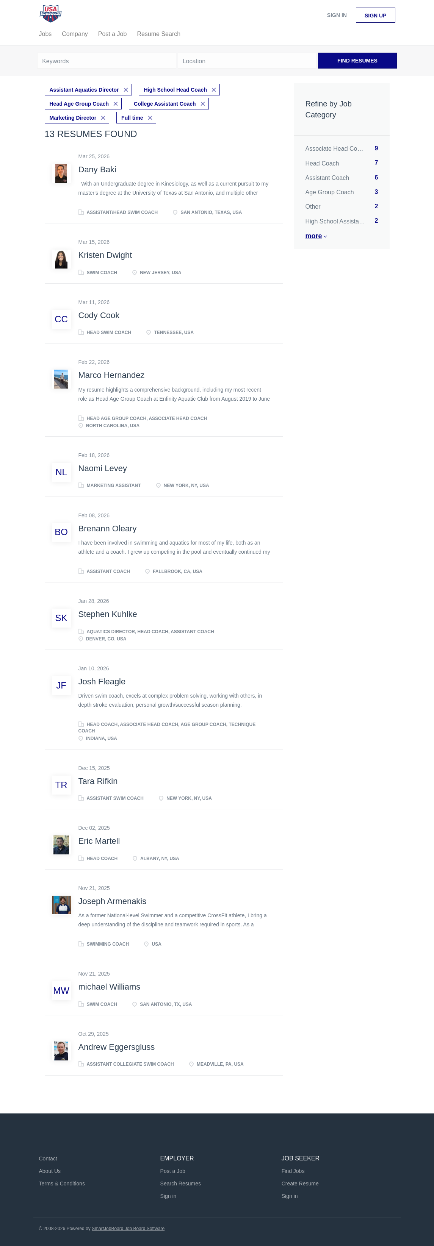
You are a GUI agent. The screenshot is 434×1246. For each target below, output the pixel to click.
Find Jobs (293, 1170)
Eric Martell (99, 840)
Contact (48, 1158)
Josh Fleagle (102, 680)
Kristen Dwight (105, 254)
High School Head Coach (175, 89)
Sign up (376, 15)
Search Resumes (180, 1182)
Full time (132, 117)
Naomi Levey (102, 467)
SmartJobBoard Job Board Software (128, 1227)
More (314, 236)
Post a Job (172, 1170)
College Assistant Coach (165, 103)
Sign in (337, 15)
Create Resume (300, 1182)
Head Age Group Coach (79, 103)
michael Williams (109, 986)
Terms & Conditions (62, 1182)
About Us (50, 1170)
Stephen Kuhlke (107, 613)
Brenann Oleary (107, 527)
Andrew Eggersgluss (116, 1046)
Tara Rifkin (98, 780)
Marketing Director (73, 117)
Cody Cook (99, 314)
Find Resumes (357, 61)
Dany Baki (97, 168)
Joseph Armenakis (112, 900)
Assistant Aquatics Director (84, 89)
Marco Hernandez (111, 374)
